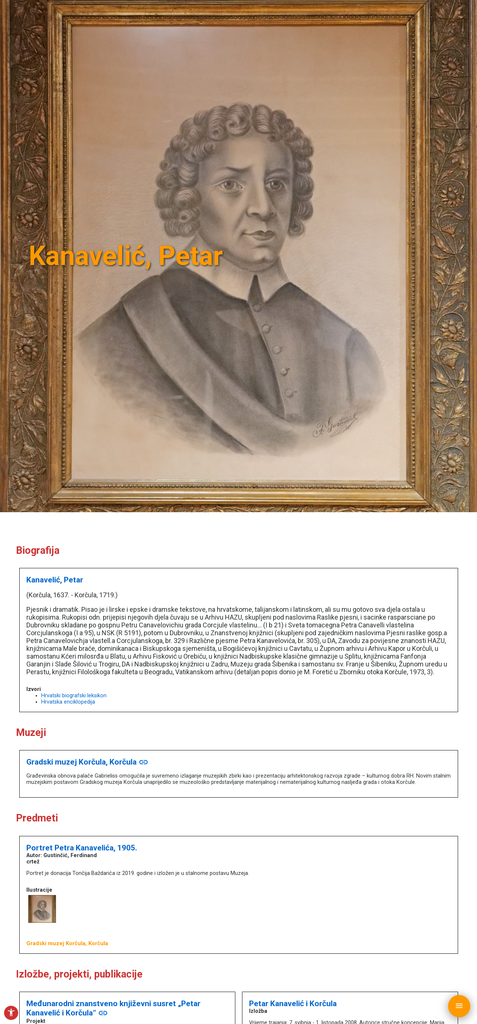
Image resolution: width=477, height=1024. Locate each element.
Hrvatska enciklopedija (68, 702)
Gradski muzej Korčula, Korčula (87, 761)
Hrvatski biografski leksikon (74, 695)
